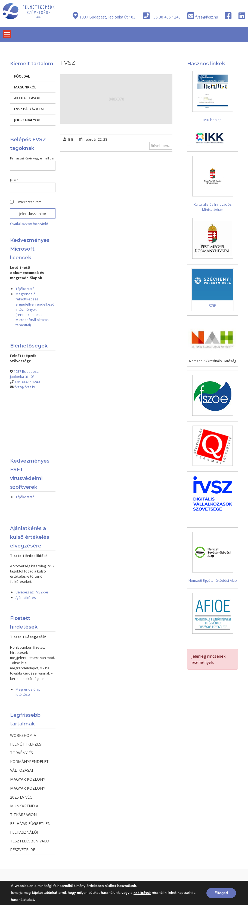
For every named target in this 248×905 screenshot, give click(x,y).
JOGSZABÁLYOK (27, 120)
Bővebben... (160, 145)
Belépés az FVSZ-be (32, 592)
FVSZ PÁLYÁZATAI (29, 108)
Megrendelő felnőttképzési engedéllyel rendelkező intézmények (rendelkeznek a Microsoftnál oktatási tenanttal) (35, 309)
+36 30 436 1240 (166, 17)
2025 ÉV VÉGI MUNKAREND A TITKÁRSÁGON (24, 806)
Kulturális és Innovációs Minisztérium (213, 207)
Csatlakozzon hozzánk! (29, 223)
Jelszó (14, 180)
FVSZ (67, 62)
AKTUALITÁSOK (27, 98)
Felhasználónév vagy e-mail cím (32, 158)
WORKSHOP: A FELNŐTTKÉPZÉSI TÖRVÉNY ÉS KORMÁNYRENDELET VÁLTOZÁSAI (29, 753)
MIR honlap (212, 119)
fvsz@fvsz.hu (206, 17)
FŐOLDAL (22, 76)
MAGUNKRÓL (25, 87)
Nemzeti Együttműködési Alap (212, 580)
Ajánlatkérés (26, 597)
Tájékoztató (25, 288)
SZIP (212, 305)
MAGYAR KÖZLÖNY (27, 779)
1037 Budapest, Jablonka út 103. (107, 17)
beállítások (142, 893)
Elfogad (221, 892)
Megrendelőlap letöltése (28, 692)
